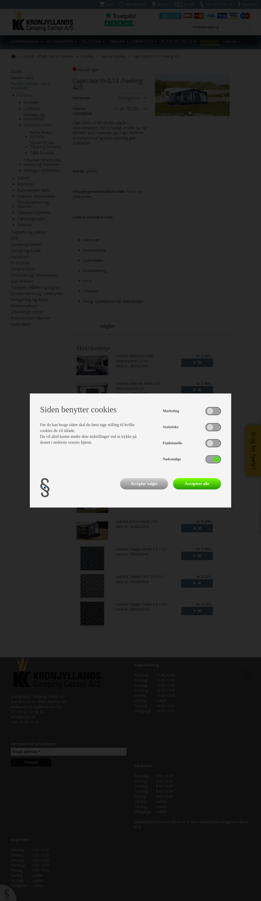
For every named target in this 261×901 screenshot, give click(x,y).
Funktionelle (172, 443)
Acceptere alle (197, 484)
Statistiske (170, 427)
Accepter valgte (144, 484)
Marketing (171, 411)
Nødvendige (172, 459)
